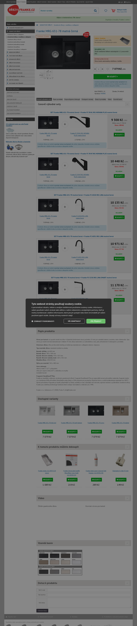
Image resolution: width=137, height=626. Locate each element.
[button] (43, 321)
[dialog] (68, 313)
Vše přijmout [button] (95, 321)
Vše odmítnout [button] (73, 321)
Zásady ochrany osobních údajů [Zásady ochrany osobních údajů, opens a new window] (61, 315)
